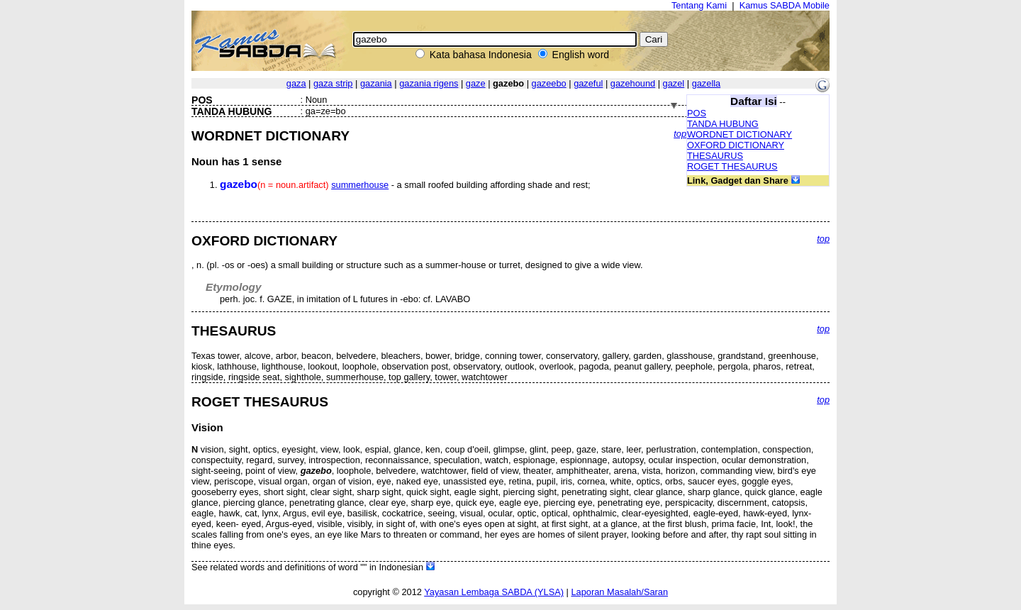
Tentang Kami (699, 5)
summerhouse (360, 184)
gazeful (588, 83)
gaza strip (332, 83)
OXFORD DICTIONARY (735, 145)
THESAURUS (715, 155)
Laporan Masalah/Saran (619, 592)
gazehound (632, 83)
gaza (296, 83)
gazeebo (549, 83)
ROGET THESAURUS (732, 166)
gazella (706, 83)
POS (696, 113)
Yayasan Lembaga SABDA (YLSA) (494, 592)
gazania (376, 83)
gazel (674, 83)
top (680, 133)
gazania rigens (428, 83)
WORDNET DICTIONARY (739, 134)
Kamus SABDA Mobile (785, 5)
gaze (476, 83)
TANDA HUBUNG (723, 123)
